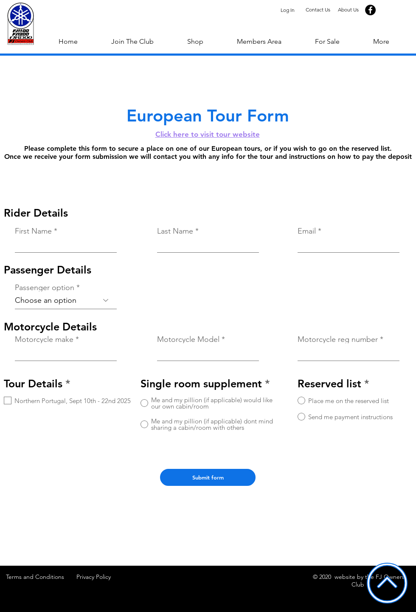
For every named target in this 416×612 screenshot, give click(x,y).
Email (307, 231)
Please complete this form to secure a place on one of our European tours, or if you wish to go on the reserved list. (208, 148)
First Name (33, 231)
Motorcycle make (44, 339)
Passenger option (44, 287)
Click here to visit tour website (207, 134)
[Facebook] (370, 10)
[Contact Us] (318, 10)
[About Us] (348, 10)
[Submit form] (208, 477)
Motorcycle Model (188, 339)
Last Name (175, 231)
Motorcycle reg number (338, 339)
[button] (381, 41)
